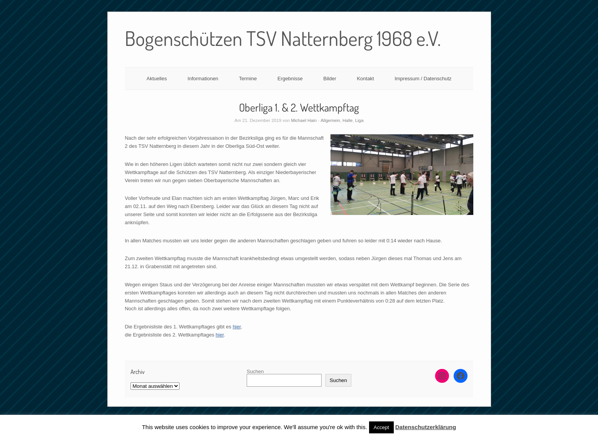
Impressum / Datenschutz (423, 78)
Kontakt (365, 78)
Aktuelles (156, 78)
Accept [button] (381, 427)
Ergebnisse (290, 78)
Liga (359, 120)
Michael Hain (304, 120)
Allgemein (330, 120)
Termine (248, 78)
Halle (347, 120)
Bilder (330, 78)
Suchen (255, 371)
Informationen (203, 78)
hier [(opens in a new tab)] (237, 327)
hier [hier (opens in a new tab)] (220, 335)
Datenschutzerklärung (425, 427)
